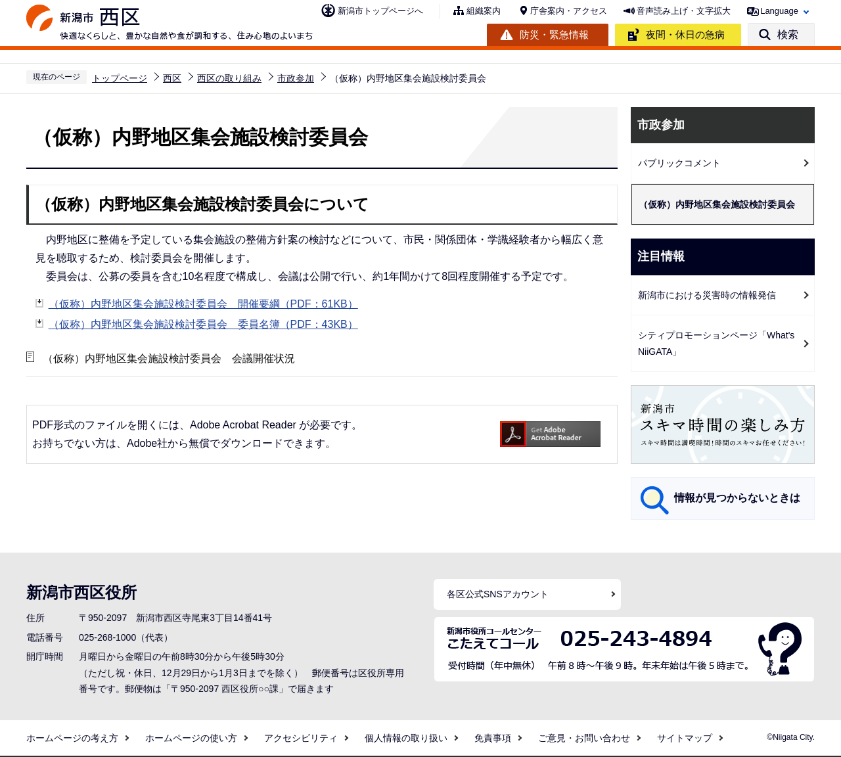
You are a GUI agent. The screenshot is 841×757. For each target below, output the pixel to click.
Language (779, 11)
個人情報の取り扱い (406, 738)
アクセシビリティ (301, 738)
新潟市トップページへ (380, 11)
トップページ (119, 78)
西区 (172, 78)
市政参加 (295, 78)
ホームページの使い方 (191, 738)
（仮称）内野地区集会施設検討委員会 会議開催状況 (169, 358)
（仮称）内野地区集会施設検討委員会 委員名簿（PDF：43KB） (203, 324)
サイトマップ (684, 738)
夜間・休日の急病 (685, 34)
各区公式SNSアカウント (498, 594)
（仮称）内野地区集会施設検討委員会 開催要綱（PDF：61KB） (203, 304)
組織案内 (483, 11)
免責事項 (492, 738)
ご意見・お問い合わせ (584, 738)
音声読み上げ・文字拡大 (684, 11)
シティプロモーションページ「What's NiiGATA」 (716, 343)
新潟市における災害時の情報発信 (707, 295)
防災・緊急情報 (554, 34)
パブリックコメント (679, 163)
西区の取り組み (229, 78)
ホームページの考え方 (72, 738)
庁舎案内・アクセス (568, 11)
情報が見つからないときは (737, 497)
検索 (787, 34)
